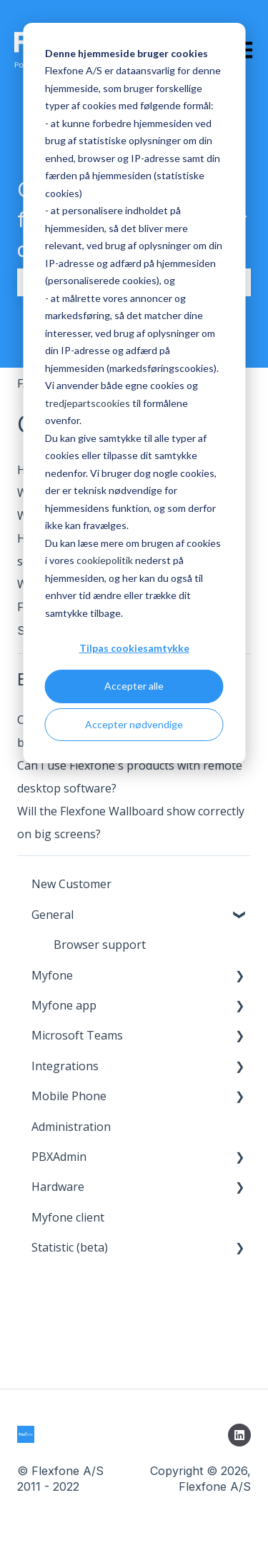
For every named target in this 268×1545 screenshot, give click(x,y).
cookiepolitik (104, 560)
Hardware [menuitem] (57, 1186)
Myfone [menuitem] (52, 975)
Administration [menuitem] (71, 1126)
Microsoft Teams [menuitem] (77, 1035)
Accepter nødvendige (134, 724)
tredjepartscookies (87, 403)
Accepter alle (134, 686)
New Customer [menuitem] (71, 884)
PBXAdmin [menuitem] (58, 1156)
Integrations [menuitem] (65, 1066)
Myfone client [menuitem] (67, 1217)
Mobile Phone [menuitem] (68, 1096)
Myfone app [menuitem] (63, 1005)
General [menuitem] (52, 914)
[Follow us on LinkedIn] (239, 1435)
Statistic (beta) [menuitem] (69, 1247)
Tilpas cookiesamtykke (134, 648)
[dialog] (134, 393)
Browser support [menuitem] (100, 944)
